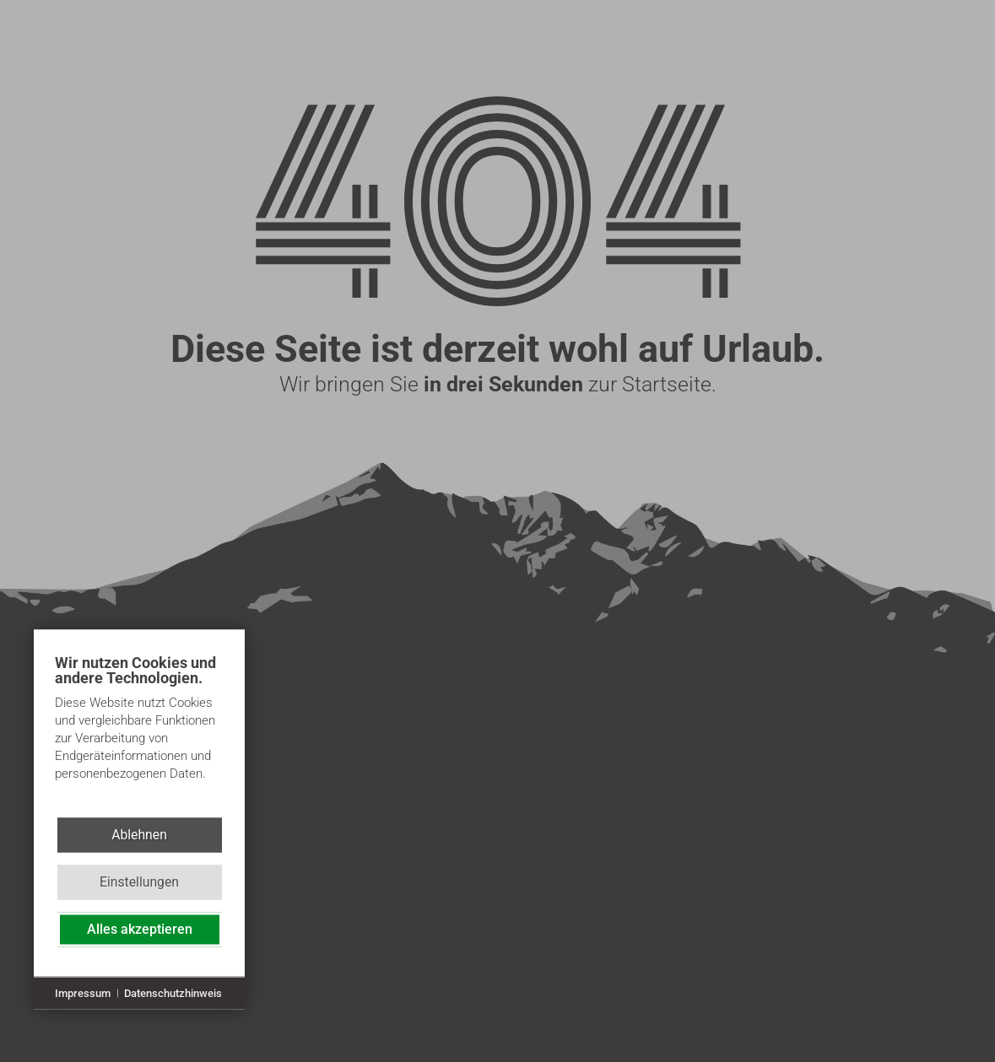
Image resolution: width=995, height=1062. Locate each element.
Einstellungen (139, 882)
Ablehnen (139, 835)
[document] (139, 730)
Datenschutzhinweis (173, 992)
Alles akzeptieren (139, 929)
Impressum (83, 992)
